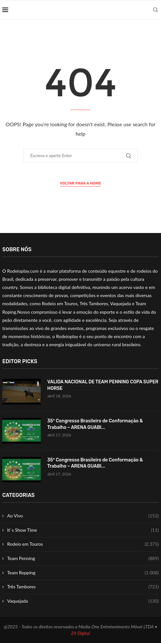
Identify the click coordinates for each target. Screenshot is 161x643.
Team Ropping (83, 572)
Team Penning (83, 558)
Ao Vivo (83, 516)
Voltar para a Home (80, 183)
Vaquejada (83, 601)
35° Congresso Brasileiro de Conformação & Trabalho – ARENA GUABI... (95, 424)
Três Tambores (83, 586)
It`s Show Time (83, 530)
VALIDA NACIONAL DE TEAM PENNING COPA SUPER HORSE (102, 385)
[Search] (155, 9)
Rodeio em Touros (83, 544)
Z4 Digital (80, 633)
